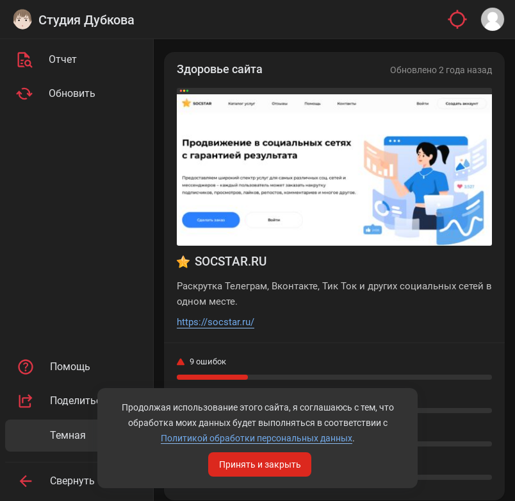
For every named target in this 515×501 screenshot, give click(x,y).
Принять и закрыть (260, 464)
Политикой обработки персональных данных (256, 438)
